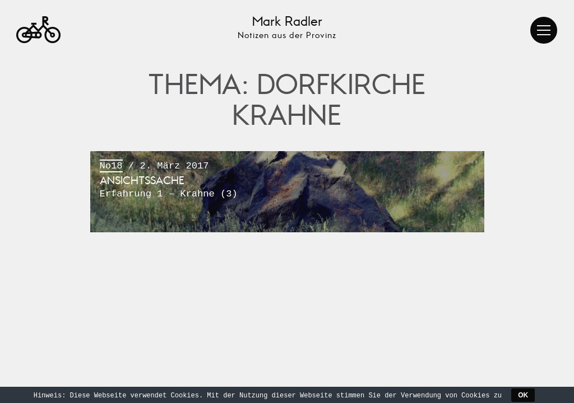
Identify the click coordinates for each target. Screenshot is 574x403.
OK (523, 395)
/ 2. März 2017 (287, 181)
